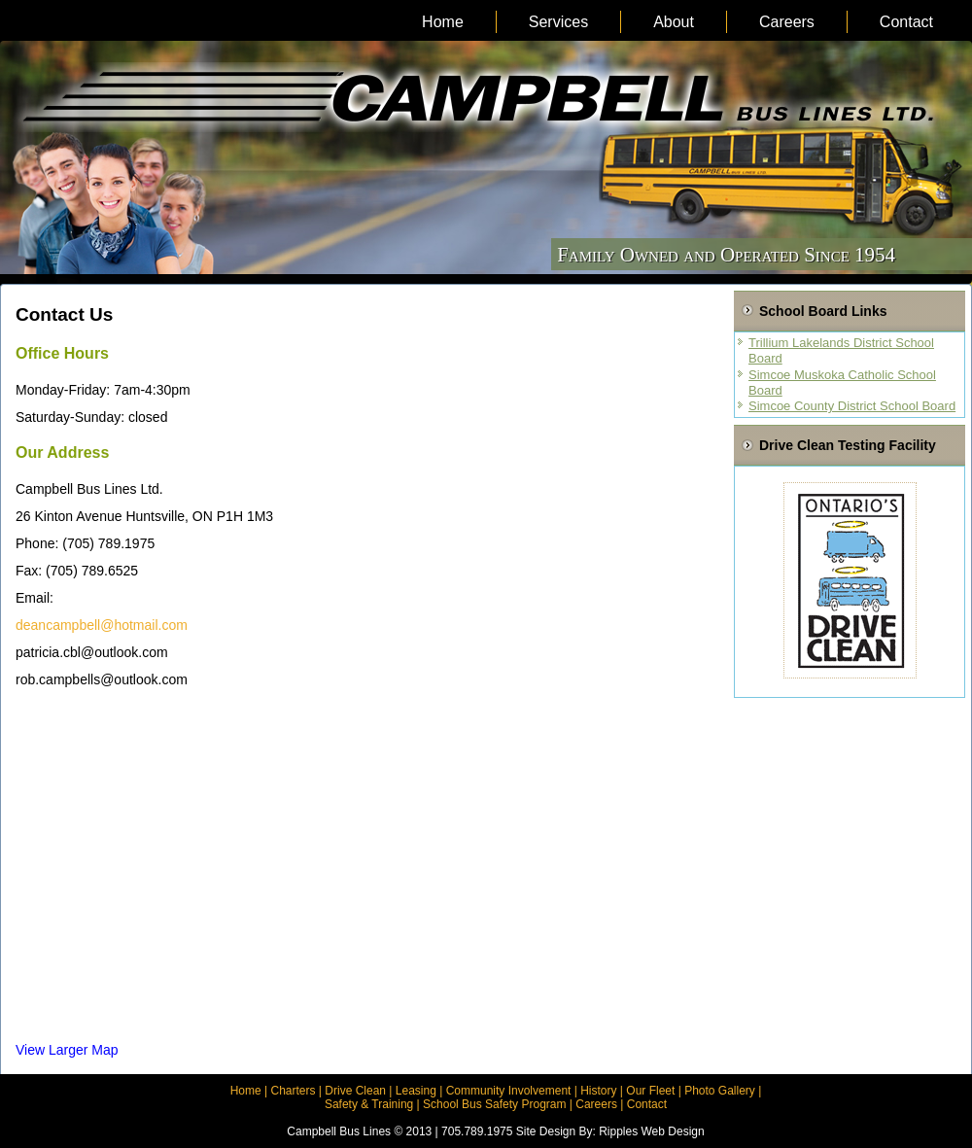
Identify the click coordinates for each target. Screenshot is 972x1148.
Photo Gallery (719, 1090)
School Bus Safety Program (494, 1104)
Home (443, 22)
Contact (906, 22)
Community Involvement (509, 1090)
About (673, 22)
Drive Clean (355, 1090)
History (598, 1090)
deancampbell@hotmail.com (102, 625)
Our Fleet (650, 1090)
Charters (293, 1090)
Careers (787, 22)
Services (558, 22)
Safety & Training (369, 1104)
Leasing (416, 1090)
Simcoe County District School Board (851, 406)
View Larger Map (67, 1050)
